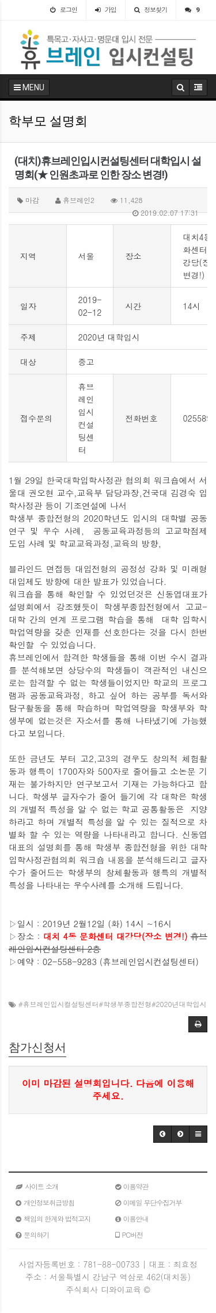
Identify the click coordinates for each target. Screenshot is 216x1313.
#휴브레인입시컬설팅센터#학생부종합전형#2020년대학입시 (112, 1004)
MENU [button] (29, 87)
